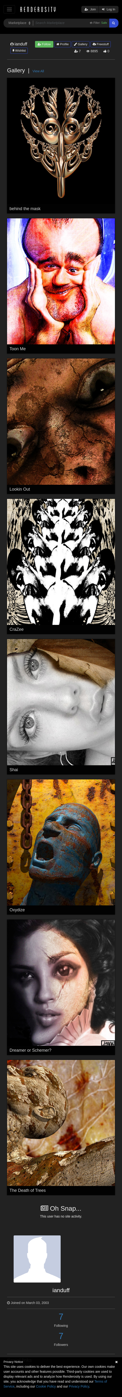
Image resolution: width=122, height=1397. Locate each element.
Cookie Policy (46, 1386)
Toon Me (18, 348)
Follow (44, 44)
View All (38, 71)
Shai (14, 769)
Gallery (80, 44)
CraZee (17, 629)
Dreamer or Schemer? (30, 1050)
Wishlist (19, 50)
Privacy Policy (79, 1386)
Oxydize (17, 910)
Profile (62, 44)
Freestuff (101, 44)
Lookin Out (20, 489)
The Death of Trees (28, 1190)
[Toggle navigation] (9, 9)
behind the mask (25, 208)
